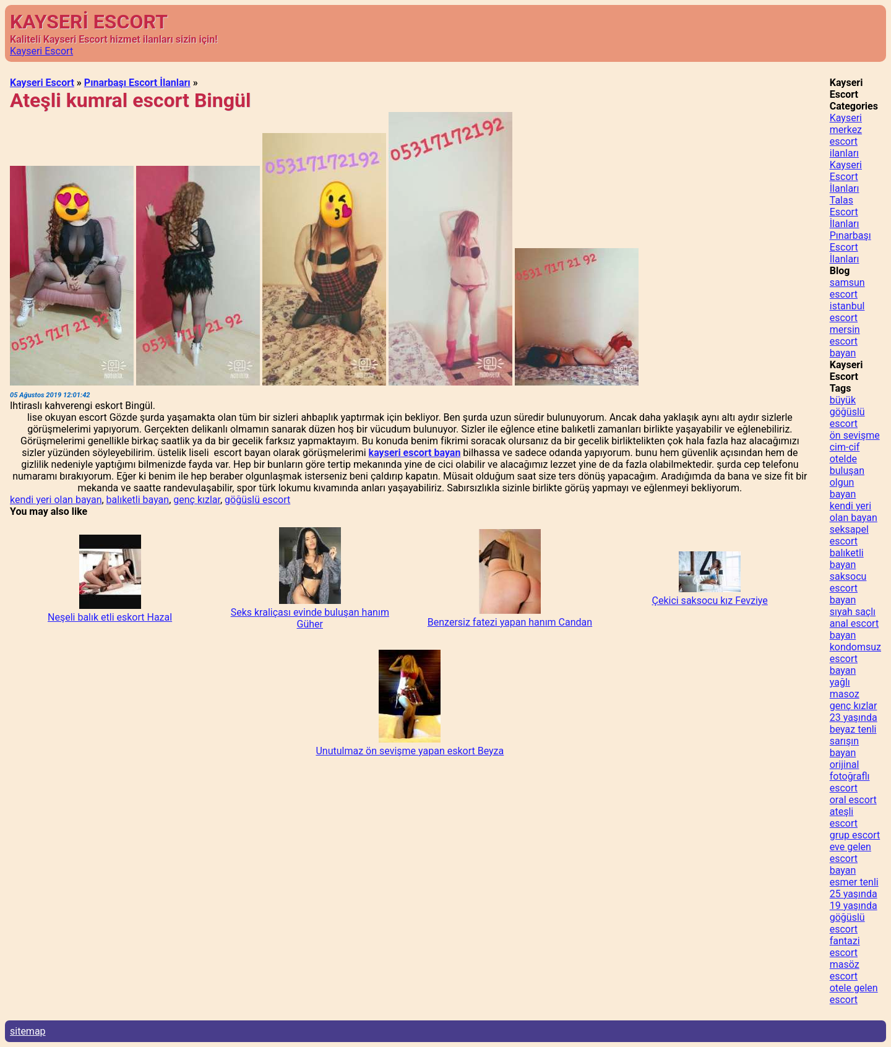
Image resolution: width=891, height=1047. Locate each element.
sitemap (28, 1031)
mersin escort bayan (845, 341)
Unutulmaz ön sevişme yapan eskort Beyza (410, 751)
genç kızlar (196, 500)
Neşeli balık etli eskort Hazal (110, 617)
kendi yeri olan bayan (55, 500)
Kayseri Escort (41, 51)
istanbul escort (847, 312)
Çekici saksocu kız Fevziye (709, 600)
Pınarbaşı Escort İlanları (137, 82)
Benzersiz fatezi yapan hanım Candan (510, 622)
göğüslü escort (257, 500)
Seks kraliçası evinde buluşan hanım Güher (310, 618)
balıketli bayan (138, 500)
